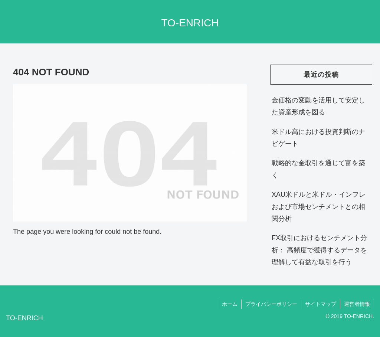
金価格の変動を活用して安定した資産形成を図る (318, 106)
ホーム (230, 304)
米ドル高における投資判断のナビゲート (318, 137)
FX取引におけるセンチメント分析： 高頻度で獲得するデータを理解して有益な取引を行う (319, 250)
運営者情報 (357, 304)
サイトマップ (320, 304)
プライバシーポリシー (271, 304)
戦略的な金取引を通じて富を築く (318, 169)
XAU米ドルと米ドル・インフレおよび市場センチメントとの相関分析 (319, 206)
